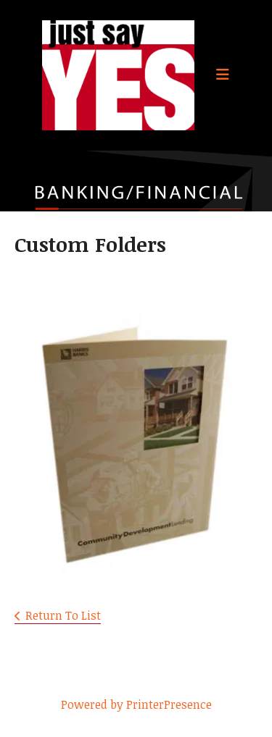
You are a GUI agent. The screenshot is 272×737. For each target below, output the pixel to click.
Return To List (63, 615)
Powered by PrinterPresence (136, 704)
